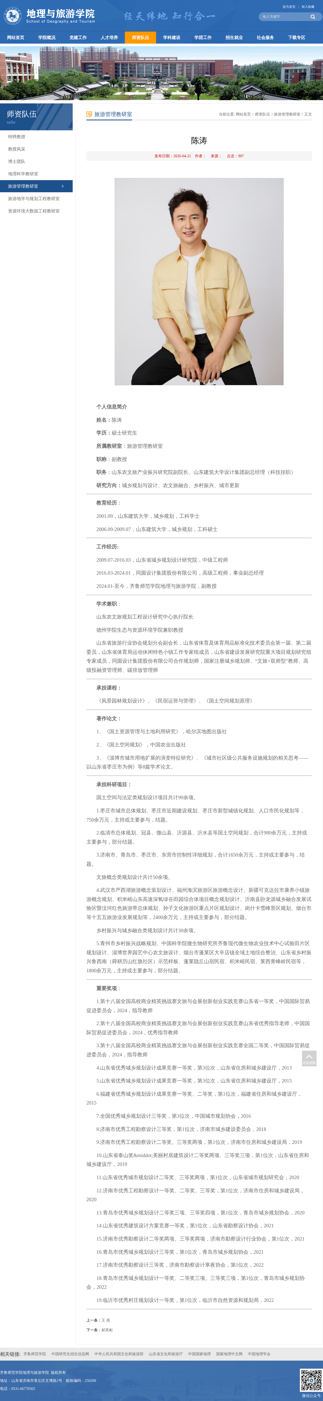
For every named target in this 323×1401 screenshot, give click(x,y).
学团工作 (203, 37)
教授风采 (16, 149)
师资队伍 (140, 37)
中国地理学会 (259, 1354)
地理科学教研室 (23, 174)
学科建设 (171, 37)
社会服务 (265, 37)
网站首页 (15, 37)
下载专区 (296, 37)
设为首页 (289, 7)
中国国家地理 (199, 1354)
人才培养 (109, 37)
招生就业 (234, 37)
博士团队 (16, 161)
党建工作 (78, 37)
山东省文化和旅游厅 (166, 1354)
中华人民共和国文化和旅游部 (118, 1354)
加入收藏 (307, 7)
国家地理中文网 (229, 1354)
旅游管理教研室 (23, 186)
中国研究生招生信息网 (70, 1354)
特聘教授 (16, 136)
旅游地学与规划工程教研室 (34, 198)
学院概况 (46, 37)
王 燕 (105, 1320)
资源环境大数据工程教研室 (34, 211)
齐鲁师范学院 (34, 1354)
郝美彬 (107, 1330)
